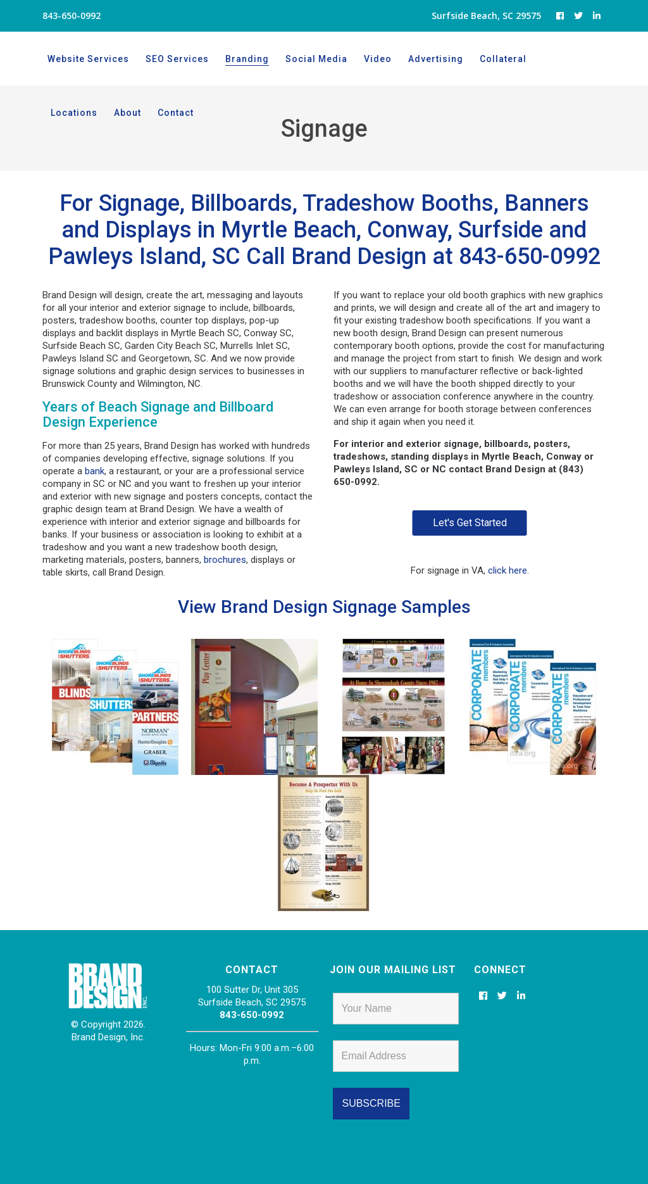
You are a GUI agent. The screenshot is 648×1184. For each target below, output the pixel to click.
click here (507, 570)
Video (378, 59)
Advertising (435, 59)
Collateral (503, 59)
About (64, 113)
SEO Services (177, 59)
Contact (112, 113)
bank (94, 471)
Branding (247, 59)
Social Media (316, 59)
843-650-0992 (252, 1015)
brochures (225, 559)
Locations (566, 59)
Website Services (88, 59)
